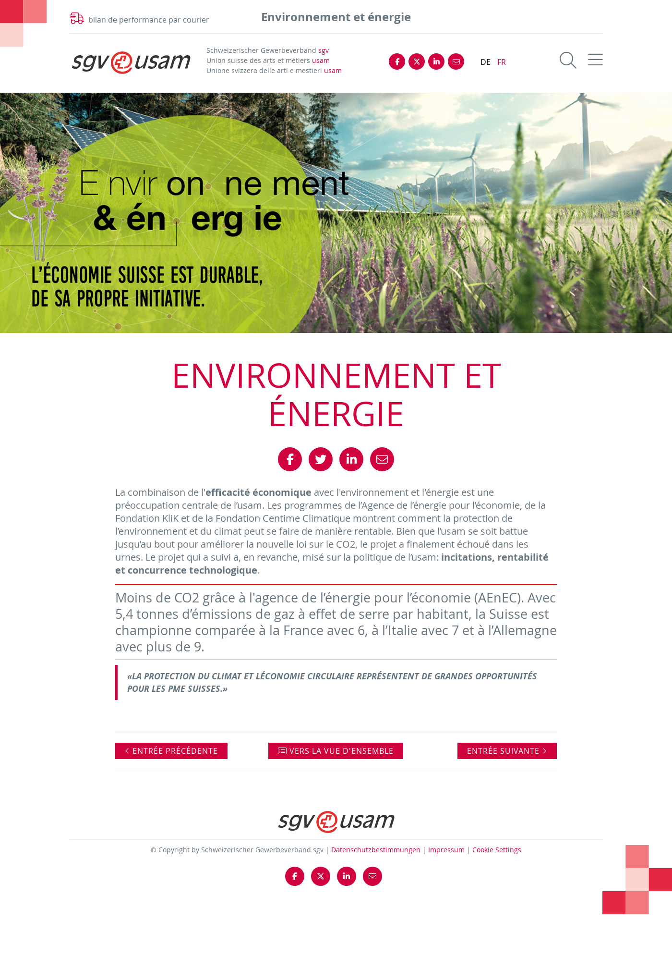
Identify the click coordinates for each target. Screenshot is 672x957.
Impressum (446, 849)
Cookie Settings (496, 849)
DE (485, 62)
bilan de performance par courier (148, 19)
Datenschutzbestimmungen (375, 849)
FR (501, 62)
